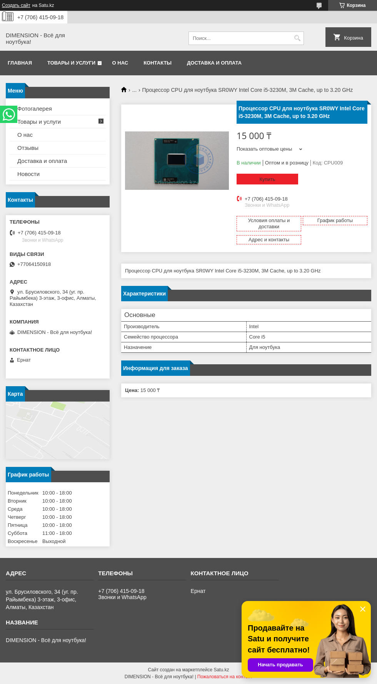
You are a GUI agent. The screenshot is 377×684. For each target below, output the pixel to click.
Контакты (157, 63)
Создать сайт (16, 5)
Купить (267, 179)
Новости (28, 174)
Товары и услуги (71, 63)
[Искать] (297, 38)
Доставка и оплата (214, 63)
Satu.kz (221, 669)
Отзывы (27, 147)
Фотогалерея (34, 108)
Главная (20, 63)
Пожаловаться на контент (224, 676)
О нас (120, 63)
